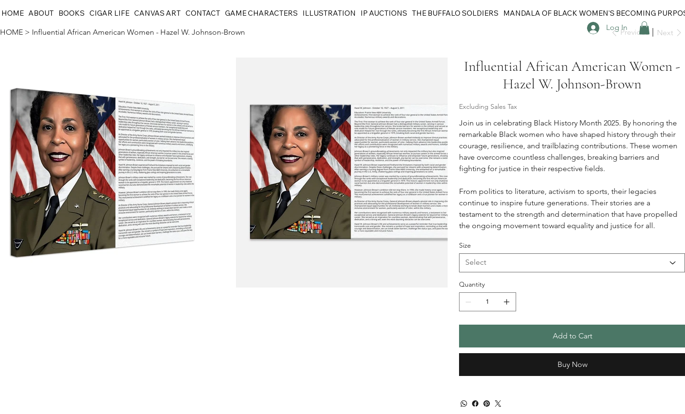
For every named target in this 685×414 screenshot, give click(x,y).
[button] (644, 27)
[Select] (572, 262)
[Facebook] (475, 403)
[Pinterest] (486, 403)
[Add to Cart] (572, 336)
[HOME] (11, 32)
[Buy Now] (572, 364)
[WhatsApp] (464, 403)
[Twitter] (498, 403)
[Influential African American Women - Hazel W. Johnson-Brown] (138, 32)
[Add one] (506, 301)
